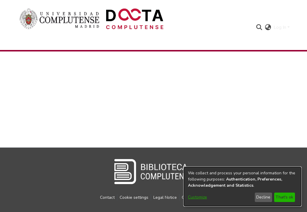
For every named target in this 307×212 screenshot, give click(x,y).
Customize (197, 197)
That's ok (284, 197)
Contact (107, 197)
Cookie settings (134, 197)
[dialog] (242, 186)
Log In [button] (280, 27)
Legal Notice (165, 197)
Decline (263, 197)
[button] (259, 27)
